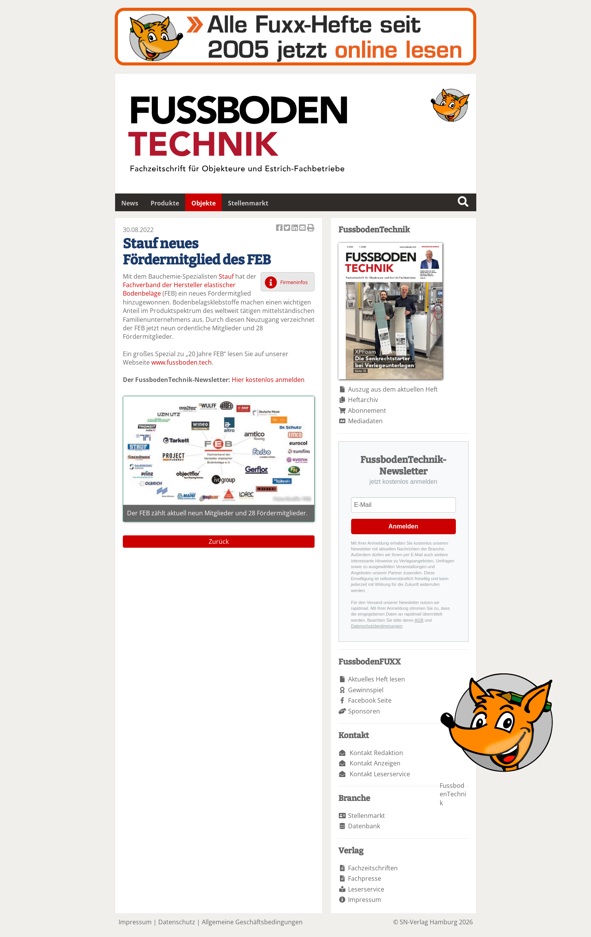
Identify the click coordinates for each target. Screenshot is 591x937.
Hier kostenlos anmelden (268, 379)
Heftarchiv (363, 399)
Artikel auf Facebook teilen (280, 228)
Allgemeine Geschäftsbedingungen (252, 922)
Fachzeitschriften (373, 868)
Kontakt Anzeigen (375, 763)
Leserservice (366, 889)
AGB (419, 620)
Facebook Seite (370, 700)
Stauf (226, 276)
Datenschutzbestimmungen (376, 626)
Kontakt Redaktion (376, 753)
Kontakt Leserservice (380, 774)
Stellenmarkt (248, 203)
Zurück (219, 541)
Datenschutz (176, 922)
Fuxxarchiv (295, 37)
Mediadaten (365, 421)
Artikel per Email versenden (303, 228)
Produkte (165, 203)
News (129, 203)
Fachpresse (364, 878)
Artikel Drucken (311, 228)
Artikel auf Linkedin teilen (295, 228)
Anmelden (403, 526)
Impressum (364, 899)
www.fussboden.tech (181, 362)
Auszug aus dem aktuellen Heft (393, 389)
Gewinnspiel (365, 690)
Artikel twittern (287, 228)
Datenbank (364, 826)
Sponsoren (364, 711)
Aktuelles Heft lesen (376, 679)
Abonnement (367, 410)
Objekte (203, 203)
